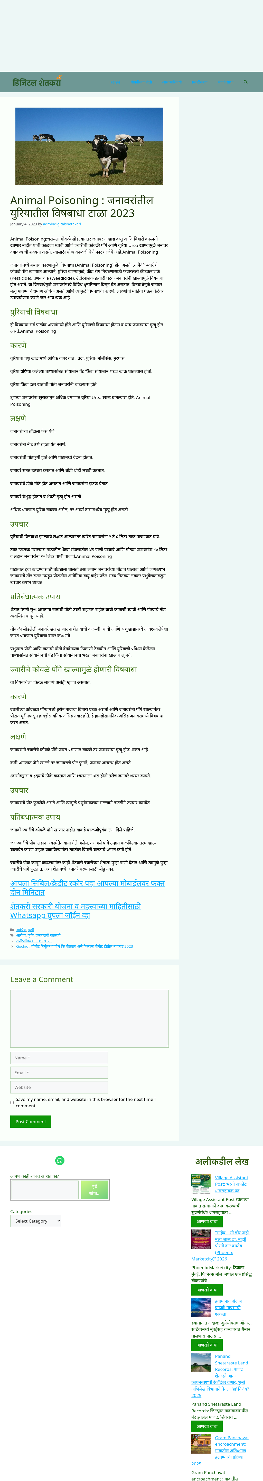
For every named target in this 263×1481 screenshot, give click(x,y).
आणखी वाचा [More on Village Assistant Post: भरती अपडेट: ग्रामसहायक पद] (206, 1221)
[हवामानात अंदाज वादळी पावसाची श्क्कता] (201, 1308)
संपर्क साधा (225, 82)
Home (114, 82)
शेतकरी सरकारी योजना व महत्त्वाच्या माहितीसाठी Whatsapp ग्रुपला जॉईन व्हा (75, 910)
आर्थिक (21, 929)
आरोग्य (21, 935)
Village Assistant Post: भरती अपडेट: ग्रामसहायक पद (231, 1184)
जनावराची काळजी (47, 935)
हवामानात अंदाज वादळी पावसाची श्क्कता (228, 1307)
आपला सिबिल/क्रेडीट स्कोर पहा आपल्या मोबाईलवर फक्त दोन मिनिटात (87, 887)
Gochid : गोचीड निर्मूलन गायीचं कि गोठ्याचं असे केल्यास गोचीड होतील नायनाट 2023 (74, 946)
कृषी (31, 929)
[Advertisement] (129, 36)
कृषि (31, 935)
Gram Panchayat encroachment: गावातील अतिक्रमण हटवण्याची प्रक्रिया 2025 (220, 1451)
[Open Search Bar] (246, 82)
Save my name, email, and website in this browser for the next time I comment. (86, 1102)
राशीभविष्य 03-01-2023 (34, 940)
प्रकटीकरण (200, 82)
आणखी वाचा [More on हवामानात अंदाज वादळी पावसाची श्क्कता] (206, 1345)
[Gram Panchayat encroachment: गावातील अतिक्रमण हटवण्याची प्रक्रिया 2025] (201, 1444)
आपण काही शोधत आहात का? (34, 1176)
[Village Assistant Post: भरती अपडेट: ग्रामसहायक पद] (201, 1184)
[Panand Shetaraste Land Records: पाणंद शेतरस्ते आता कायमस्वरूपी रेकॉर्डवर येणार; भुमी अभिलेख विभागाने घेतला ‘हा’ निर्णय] (201, 1363)
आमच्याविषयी (172, 82)
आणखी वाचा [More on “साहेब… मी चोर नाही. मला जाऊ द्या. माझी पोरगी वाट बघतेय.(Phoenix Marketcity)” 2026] (206, 1290)
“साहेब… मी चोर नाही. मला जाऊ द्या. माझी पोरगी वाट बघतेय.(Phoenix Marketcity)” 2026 (220, 1246)
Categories (21, 1211)
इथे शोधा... (95, 1190)
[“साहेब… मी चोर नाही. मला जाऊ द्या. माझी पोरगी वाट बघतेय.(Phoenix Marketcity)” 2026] (201, 1239)
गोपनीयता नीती (141, 82)
